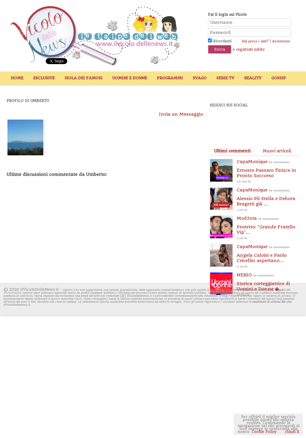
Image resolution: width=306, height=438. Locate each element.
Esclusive (44, 78)
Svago (199, 78)
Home (17, 78)
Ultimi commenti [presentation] (232, 150)
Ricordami (220, 41)
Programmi (170, 78)
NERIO (268, 285)
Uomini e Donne (129, 78)
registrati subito (250, 49)
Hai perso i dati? (255, 41)
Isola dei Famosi (83, 78)
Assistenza (281, 41)
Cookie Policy (264, 432)
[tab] (232, 151)
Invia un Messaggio (181, 114)
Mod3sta (268, 228)
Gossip (278, 78)
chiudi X (291, 432)
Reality (252, 78)
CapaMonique (268, 171)
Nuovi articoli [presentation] (277, 150)
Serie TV (225, 78)
